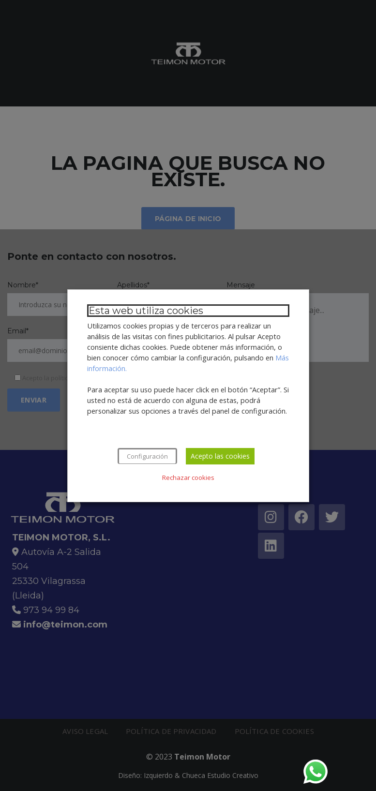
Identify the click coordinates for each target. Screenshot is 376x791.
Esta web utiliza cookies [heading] (146, 310)
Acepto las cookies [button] (220, 456)
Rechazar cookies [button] (188, 477)
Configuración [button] (147, 456)
